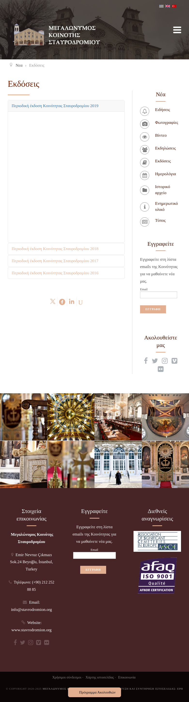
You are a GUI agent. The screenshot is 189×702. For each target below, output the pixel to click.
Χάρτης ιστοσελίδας (100, 677)
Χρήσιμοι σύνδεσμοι (66, 677)
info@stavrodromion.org (31, 609)
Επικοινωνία (127, 677)
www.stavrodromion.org (31, 630)
